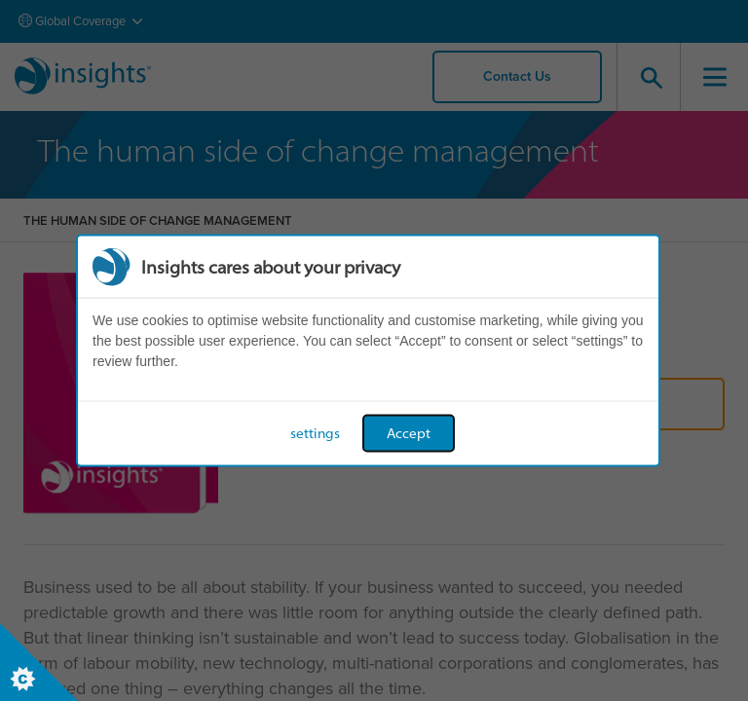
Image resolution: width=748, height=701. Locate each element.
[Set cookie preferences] (39, 662)
